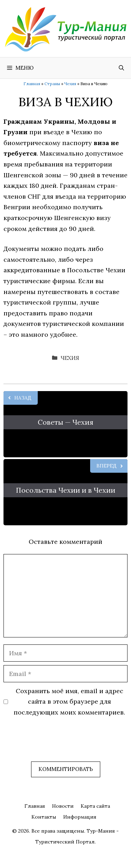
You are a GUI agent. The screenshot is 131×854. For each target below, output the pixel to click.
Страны (52, 83)
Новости (63, 806)
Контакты (43, 817)
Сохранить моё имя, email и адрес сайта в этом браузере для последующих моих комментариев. (69, 701)
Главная (31, 83)
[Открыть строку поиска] (121, 67)
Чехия (70, 83)
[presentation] (56, 744)
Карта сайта (95, 806)
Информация (79, 817)
